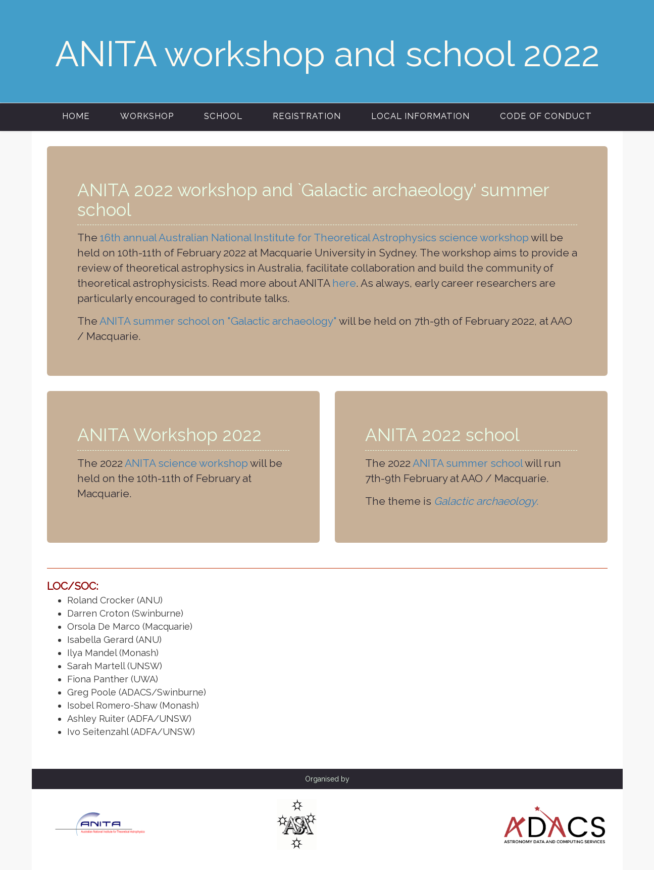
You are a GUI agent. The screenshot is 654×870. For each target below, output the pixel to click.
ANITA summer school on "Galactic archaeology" (218, 321)
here (344, 283)
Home (76, 116)
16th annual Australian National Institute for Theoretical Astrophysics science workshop (314, 237)
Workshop (147, 116)
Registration (307, 116)
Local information (420, 116)
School (223, 116)
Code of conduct (546, 116)
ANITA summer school (468, 463)
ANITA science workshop (186, 463)
